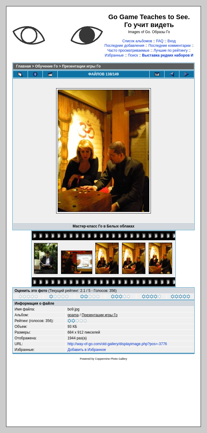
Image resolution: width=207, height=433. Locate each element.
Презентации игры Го (81, 66)
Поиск (133, 55)
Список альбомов (137, 41)
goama (73, 315)
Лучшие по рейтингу (171, 50)
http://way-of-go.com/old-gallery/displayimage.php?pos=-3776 (117, 344)
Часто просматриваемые (128, 50)
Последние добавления (124, 45)
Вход (172, 41)
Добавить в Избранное (86, 350)
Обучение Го (46, 66)
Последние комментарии (169, 45)
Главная (23, 66)
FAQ (159, 41)
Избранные (114, 55)
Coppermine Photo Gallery (111, 358)
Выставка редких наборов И (167, 55)
